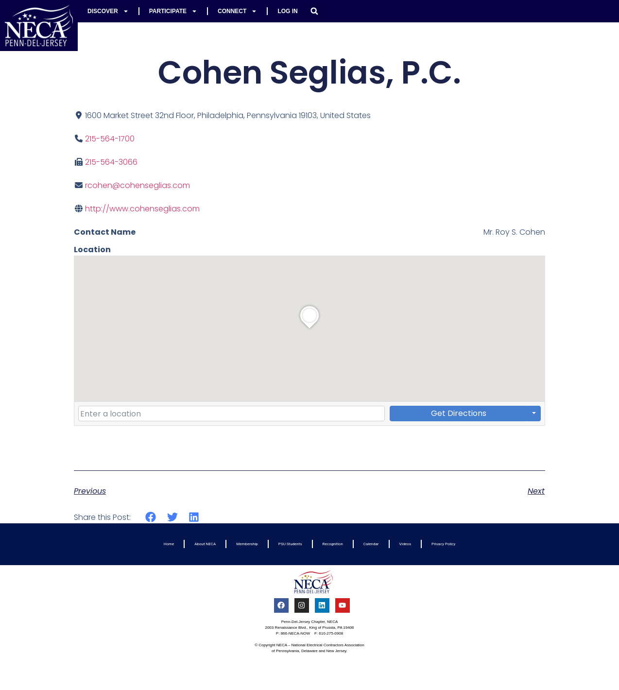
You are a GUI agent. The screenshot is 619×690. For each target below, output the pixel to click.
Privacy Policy (443, 544)
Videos (405, 544)
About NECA (205, 544)
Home (169, 544)
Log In (287, 11)
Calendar (371, 544)
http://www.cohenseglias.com (142, 208)
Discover (108, 11)
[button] (314, 11)
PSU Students (290, 544)
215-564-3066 (111, 162)
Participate (173, 11)
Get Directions (458, 413)
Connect (237, 11)
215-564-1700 (110, 138)
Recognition (333, 544)
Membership (247, 544)
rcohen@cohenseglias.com (137, 185)
